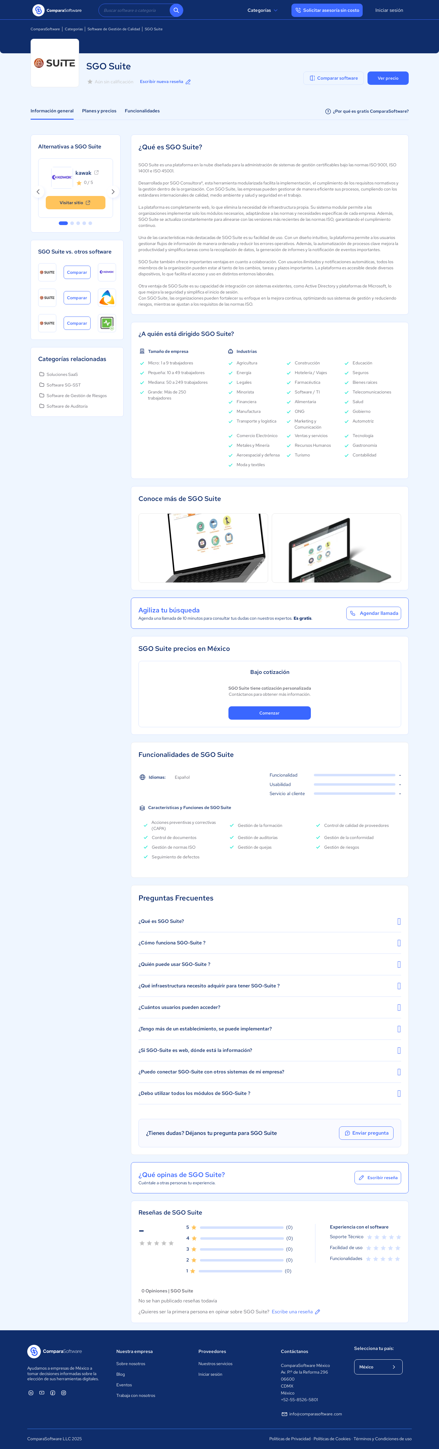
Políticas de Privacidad (290, 1438)
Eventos (124, 1385)
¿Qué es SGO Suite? (269, 921)
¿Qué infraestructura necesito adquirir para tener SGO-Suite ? (269, 986)
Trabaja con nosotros (135, 1395)
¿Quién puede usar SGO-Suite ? (269, 964)
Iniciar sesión (389, 10)
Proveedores (212, 1351)
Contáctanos (294, 1351)
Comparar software (333, 78)
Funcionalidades (142, 111)
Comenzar (269, 713)
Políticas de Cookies (332, 1438)
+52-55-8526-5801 (299, 1399)
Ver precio (388, 78)
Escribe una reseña (296, 1311)
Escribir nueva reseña (166, 81)
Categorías (263, 10)
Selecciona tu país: (374, 1348)
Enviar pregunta (366, 1133)
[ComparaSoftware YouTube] (41, 1392)
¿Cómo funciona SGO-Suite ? (269, 943)
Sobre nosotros (130, 1363)
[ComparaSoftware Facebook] (52, 1392)
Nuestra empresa (134, 1351)
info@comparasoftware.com (311, 1414)
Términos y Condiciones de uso (383, 1438)
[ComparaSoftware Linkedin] (31, 1392)
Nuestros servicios (215, 1363)
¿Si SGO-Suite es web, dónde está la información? (269, 1050)
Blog (120, 1374)
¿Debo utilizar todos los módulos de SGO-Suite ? (269, 1093)
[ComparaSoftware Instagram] (63, 1392)
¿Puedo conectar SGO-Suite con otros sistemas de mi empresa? (269, 1072)
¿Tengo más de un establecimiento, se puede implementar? (269, 1029)
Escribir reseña (378, 1177)
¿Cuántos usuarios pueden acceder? (269, 1007)
